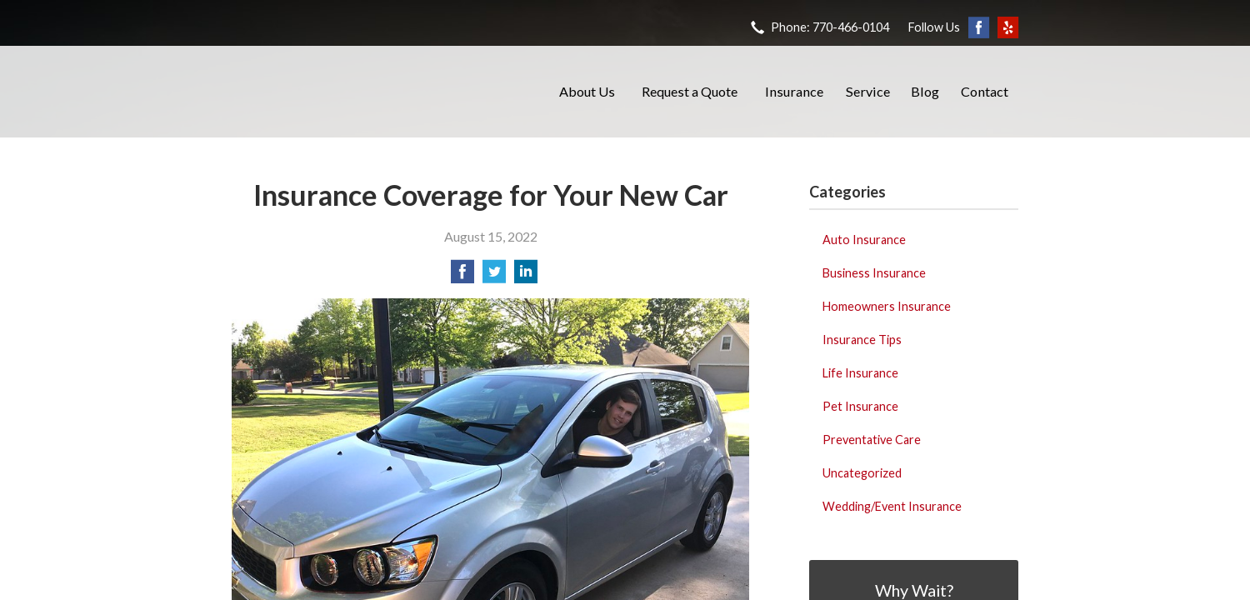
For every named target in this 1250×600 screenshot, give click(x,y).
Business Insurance (874, 273)
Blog (925, 91)
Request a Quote (690, 91)
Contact (984, 91)
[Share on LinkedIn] (526, 276)
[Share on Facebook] (462, 276)
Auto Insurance (864, 239)
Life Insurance (860, 373)
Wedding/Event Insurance (892, 506)
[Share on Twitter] (494, 276)
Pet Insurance (860, 406)
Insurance (794, 91)
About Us (587, 91)
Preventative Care (871, 439)
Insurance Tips (862, 339)
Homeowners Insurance (886, 306)
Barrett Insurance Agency (377, 91)
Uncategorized (862, 473)
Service (868, 91)
